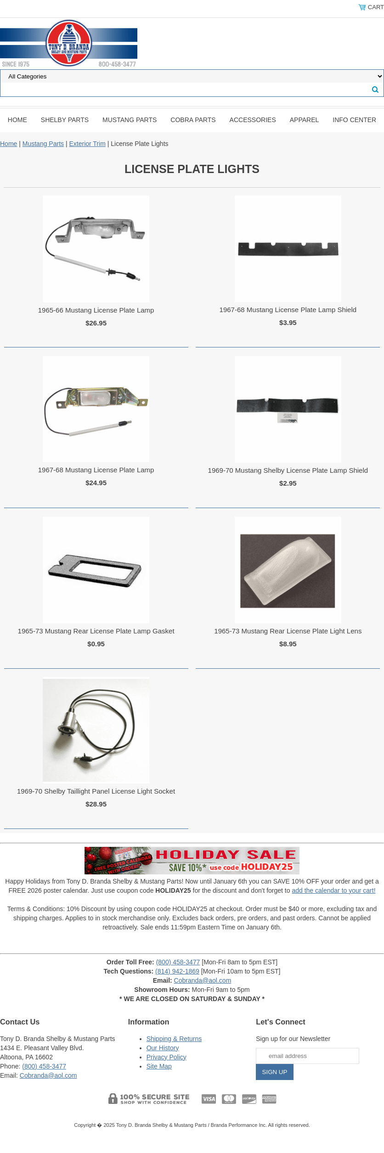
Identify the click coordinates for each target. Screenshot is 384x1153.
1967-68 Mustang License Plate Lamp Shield (288, 309)
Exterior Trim (87, 143)
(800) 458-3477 (178, 962)
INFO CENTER (354, 119)
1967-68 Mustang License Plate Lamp (96, 470)
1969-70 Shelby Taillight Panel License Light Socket (96, 791)
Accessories (253, 119)
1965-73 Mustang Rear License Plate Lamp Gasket (96, 631)
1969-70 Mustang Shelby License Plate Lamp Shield (288, 470)
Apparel (304, 119)
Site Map (159, 1066)
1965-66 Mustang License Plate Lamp (96, 310)
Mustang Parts (129, 119)
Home (17, 119)
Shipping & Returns (174, 1038)
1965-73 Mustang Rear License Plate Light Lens (287, 631)
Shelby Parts (65, 119)
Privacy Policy (166, 1057)
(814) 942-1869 (177, 971)
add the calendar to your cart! (333, 890)
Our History (163, 1048)
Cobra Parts (192, 119)
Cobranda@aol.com (203, 980)
